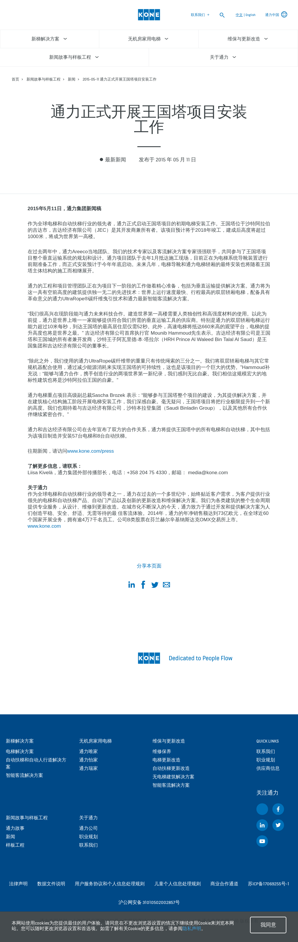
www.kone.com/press (90, 451)
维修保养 (161, 751)
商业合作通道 (224, 883)
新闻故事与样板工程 (43, 79)
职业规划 (88, 836)
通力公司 (88, 828)
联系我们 (198, 15)
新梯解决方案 (20, 741)
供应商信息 (268, 768)
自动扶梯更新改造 (171, 768)
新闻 (71, 79)
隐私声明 (191, 928)
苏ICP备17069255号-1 (268, 883)
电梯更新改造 (166, 760)
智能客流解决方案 (24, 775)
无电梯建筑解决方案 (173, 776)
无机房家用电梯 (95, 741)
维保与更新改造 (168, 741)
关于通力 (88, 817)
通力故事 (15, 828)
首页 (15, 79)
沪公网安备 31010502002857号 (149, 902)
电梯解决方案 (20, 751)
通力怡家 (88, 760)
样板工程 (15, 845)
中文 (239, 15)
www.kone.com (44, 526)
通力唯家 (88, 751)
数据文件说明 (51, 883)
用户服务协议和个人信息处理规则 (110, 883)
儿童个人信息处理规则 (177, 883)
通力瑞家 (88, 768)
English (251, 15)
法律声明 (18, 883)
